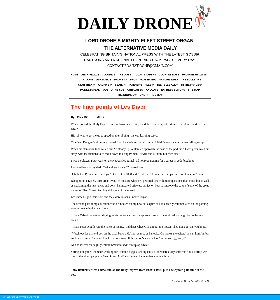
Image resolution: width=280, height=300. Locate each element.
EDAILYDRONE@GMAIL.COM (148, 66)
